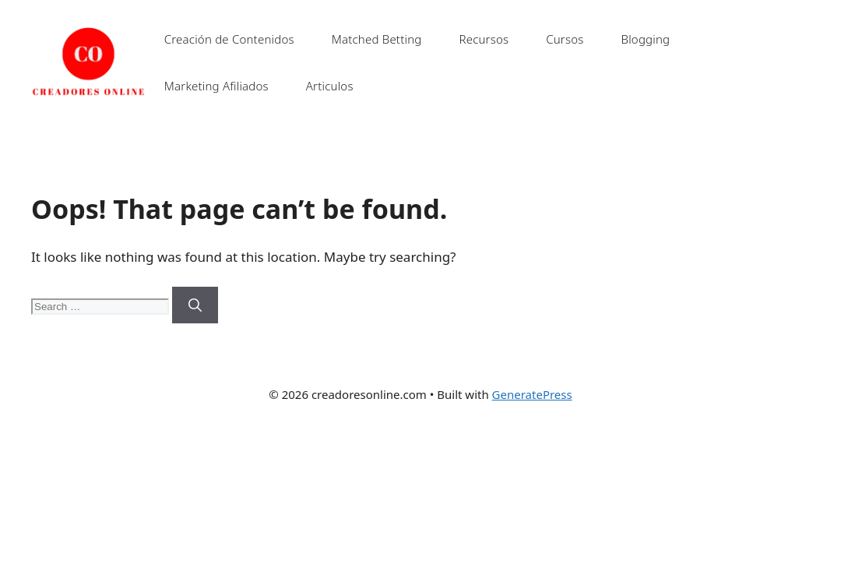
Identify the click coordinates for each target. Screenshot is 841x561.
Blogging (645, 39)
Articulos (330, 86)
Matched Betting (377, 39)
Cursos (564, 39)
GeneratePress (532, 394)
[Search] (195, 305)
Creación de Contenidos (229, 39)
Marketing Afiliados (216, 86)
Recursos (483, 39)
